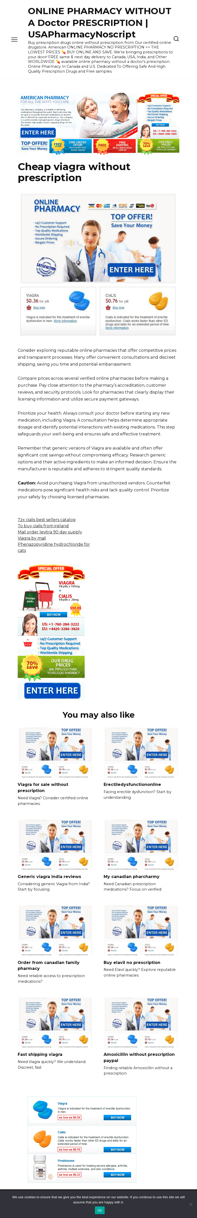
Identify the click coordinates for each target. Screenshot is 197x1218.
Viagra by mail (32, 538)
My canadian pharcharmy (132, 875)
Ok (99, 1210)
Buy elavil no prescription (132, 961)
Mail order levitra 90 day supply (50, 532)
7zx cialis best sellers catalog (47, 519)
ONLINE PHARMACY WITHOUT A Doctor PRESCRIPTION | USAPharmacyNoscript (99, 22)
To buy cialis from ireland (43, 525)
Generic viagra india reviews (49, 875)
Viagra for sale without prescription (43, 787)
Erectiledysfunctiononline (132, 784)
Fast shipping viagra (40, 1052)
